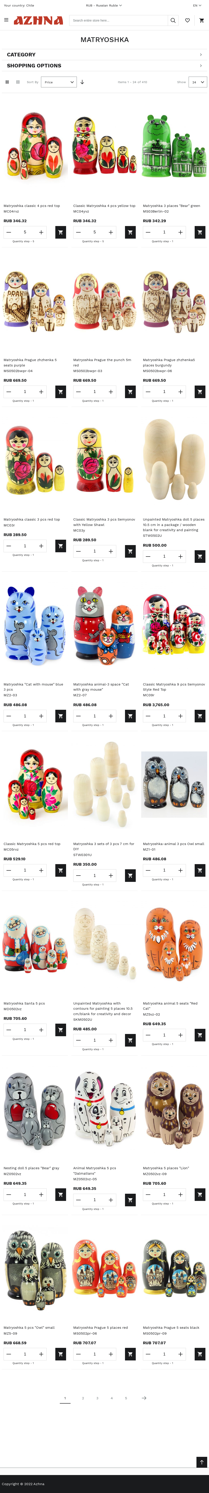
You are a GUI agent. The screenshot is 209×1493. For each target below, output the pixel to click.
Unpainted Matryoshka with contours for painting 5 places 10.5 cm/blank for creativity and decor (103, 1020)
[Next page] (144, 1410)
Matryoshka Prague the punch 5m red (103, 367)
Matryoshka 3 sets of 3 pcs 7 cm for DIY (104, 857)
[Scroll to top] (201, 1462)
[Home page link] (41, 19)
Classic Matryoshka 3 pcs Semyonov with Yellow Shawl (99, 527)
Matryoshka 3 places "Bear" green (172, 204)
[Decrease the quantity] (9, 231)
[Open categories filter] (104, 53)
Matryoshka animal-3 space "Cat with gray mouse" (101, 698)
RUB (104, 5)
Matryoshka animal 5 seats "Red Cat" (171, 1017)
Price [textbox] (49, 81)
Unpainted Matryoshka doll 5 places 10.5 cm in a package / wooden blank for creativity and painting (171, 532)
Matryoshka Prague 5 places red (101, 1340)
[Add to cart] (52, 231)
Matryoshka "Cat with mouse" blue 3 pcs (34, 698)
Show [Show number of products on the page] (181, 80)
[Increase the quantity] (39, 231)
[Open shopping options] (104, 64)
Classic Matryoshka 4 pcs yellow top (101, 207)
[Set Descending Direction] (82, 80)
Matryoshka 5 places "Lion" (166, 1180)
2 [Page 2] (83, 1410)
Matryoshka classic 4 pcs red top (33, 204)
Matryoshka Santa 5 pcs (25, 1015)
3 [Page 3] (97, 1410)
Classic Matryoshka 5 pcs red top (33, 855)
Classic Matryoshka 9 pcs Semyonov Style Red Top (165, 698)
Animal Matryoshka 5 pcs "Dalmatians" (95, 1182)
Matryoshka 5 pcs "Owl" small (30, 1340)
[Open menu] (7, 19)
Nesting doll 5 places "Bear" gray (32, 1180)
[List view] (18, 80)
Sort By (32, 80)
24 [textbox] (194, 81)
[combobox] (127, 19)
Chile (30, 5)
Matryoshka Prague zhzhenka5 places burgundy (170, 367)
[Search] (173, 20)
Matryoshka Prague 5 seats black (172, 1340)
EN (198, 5)
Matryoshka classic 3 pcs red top (32, 524)
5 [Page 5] (126, 1410)
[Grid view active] (7, 80)
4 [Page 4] (112, 1410)
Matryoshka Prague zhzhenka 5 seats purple (31, 367)
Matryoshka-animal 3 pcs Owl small (174, 855)
